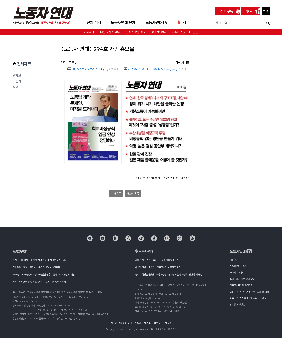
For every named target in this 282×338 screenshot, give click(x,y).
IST (182, 22)
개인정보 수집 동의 (162, 323)
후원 (249, 11)
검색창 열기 (222, 23)
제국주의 (88, 32)
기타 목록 (116, 193)
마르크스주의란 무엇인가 (241, 285)
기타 (63, 62)
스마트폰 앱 (57, 267)
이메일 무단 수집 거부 (140, 323)
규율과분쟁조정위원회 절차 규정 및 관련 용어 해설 (179, 274)
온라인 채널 (44, 267)
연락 (265, 11)
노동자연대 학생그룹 (169, 260)
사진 (65, 260)
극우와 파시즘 (236, 272)
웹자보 (17, 75)
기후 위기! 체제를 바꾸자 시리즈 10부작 (248, 298)
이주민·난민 (179, 32)
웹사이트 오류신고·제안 (64, 274)
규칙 (137, 274)
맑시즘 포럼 (175, 267)
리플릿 (17, 81)
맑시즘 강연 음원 (237, 304)
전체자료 (24, 63)
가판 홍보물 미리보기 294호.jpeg (94, 69)
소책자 (151, 267)
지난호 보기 (55, 260)
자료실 (72, 62)
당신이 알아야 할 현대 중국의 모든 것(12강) (250, 291)
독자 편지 (17, 274)
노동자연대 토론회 (238, 266)
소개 (15, 260)
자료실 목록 (132, 193)
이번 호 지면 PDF (39, 260)
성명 (15, 87)
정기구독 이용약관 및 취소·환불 (27, 281)
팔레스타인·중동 (136, 32)
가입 (148, 260)
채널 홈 (233, 259)
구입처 (33, 267)
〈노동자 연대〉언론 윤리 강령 (57, 281)
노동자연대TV (156, 22)
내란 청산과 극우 (110, 32)
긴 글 (196, 32)
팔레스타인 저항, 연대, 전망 (242, 278)
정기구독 (226, 11)
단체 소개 (139, 260)
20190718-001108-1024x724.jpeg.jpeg (156, 69)
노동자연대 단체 (123, 22)
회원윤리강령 (148, 274)
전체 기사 (94, 22)
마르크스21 (162, 267)
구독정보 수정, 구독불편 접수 (37, 274)
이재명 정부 (159, 32)
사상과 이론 (140, 267)
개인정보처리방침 (119, 323)
